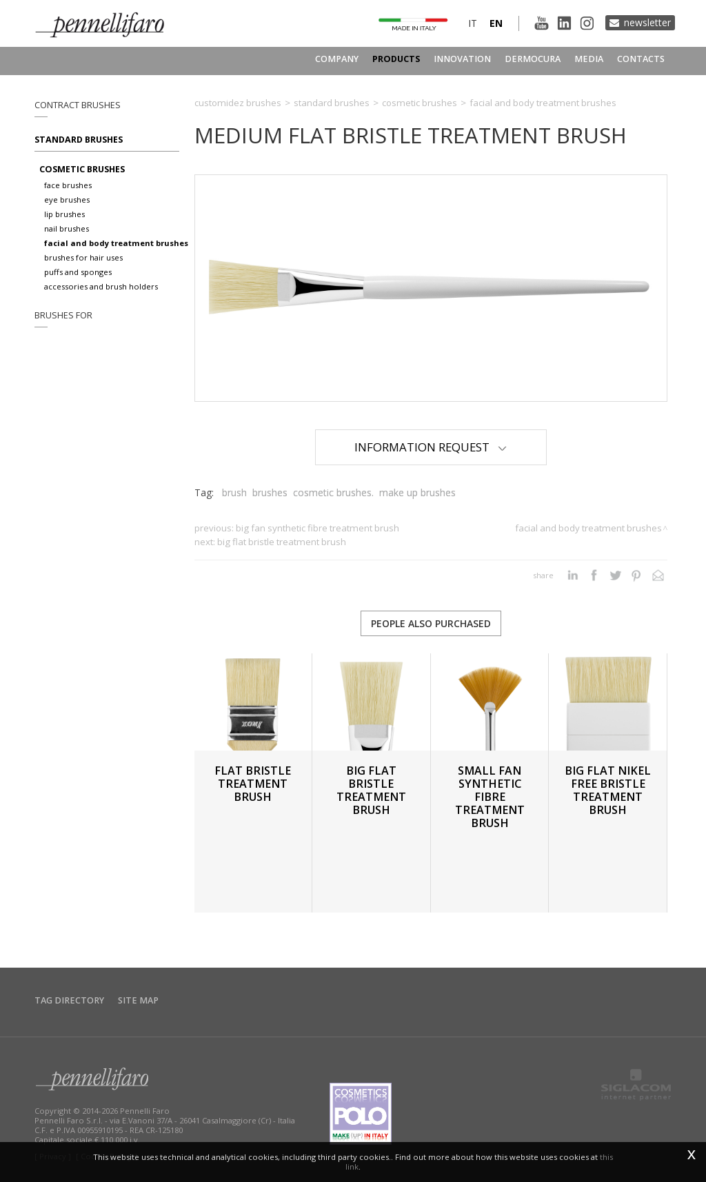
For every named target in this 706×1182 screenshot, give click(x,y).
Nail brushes (66, 228)
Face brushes (68, 185)
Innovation (462, 59)
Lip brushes (64, 214)
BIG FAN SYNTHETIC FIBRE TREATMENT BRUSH (317, 528)
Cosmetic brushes (82, 169)
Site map (138, 1000)
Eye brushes (67, 199)
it (472, 23)
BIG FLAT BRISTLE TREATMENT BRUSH (281, 542)
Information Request (430, 447)
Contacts (641, 59)
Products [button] (396, 59)
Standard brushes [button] (78, 139)
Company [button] (337, 59)
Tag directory (69, 1000)
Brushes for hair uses (83, 257)
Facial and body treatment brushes (116, 243)
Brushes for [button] (63, 315)
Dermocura (533, 59)
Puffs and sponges (78, 272)
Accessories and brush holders (101, 286)
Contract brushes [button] (77, 105)
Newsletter (647, 22)
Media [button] (588, 59)
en (496, 23)
